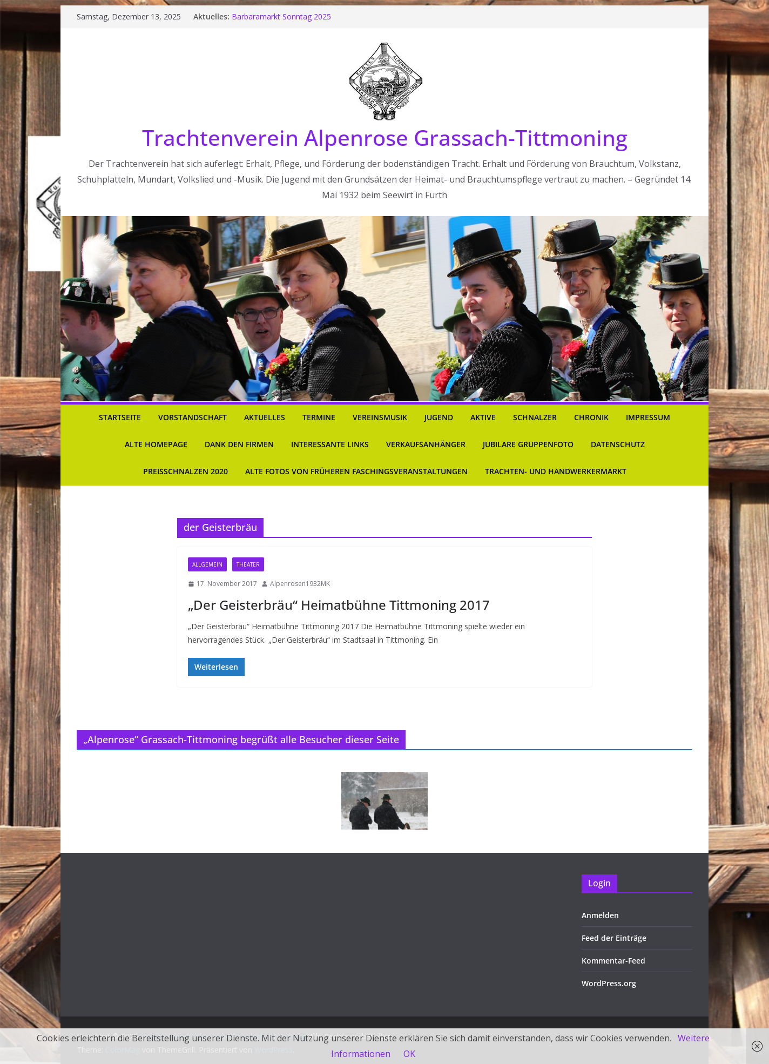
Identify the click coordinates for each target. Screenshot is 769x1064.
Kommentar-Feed (613, 960)
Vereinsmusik (380, 417)
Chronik (591, 417)
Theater (248, 564)
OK (409, 1054)
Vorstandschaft (192, 417)
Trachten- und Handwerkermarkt (555, 471)
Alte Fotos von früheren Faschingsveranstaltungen (356, 471)
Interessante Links (330, 444)
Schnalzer (535, 417)
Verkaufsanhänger (426, 444)
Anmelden (600, 915)
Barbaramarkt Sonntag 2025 (281, 16)
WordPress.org (609, 983)
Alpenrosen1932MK (300, 583)
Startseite (120, 417)
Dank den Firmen (239, 444)
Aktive (483, 417)
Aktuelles (264, 417)
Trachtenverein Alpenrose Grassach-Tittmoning (385, 137)
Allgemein (207, 564)
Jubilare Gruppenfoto (528, 444)
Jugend (438, 417)
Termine (318, 417)
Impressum (648, 417)
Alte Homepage (156, 444)
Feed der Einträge (614, 938)
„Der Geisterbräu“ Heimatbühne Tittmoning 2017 (339, 605)
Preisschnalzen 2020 (185, 471)
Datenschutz (618, 444)
